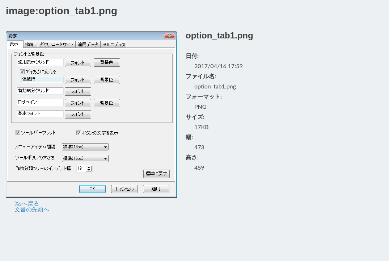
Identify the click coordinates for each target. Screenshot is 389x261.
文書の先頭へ (31, 209)
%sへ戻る (26, 203)
